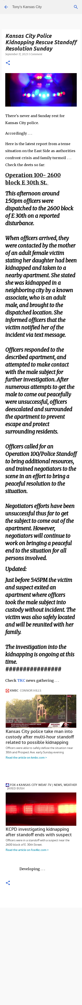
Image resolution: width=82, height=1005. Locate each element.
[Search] (76, 7)
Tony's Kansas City (27, 7)
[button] (7, 63)
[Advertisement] (41, 962)
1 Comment (35, 54)
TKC (21, 680)
